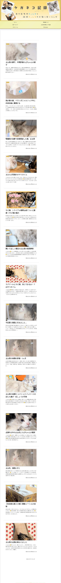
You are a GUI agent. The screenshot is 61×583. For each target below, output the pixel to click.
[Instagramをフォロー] (16, 350)
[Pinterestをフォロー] (45, 350)
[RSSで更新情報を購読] (45, 353)
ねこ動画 (5, 542)
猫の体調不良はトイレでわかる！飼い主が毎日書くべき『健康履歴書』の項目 (22, 477)
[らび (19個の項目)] (23, 567)
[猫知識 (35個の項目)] (10, 567)
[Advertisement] (30, 35)
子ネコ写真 (6, 539)
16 (40, 312)
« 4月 (3, 377)
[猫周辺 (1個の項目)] (56, 567)
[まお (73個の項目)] (4, 567)
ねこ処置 (5, 535)
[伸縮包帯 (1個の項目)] (49, 567)
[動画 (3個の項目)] (35, 567)
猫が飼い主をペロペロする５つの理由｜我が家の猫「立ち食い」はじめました (22, 486)
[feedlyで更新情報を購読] (16, 353)
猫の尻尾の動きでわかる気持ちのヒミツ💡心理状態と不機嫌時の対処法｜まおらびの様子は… (26, 480)
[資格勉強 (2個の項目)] (42, 567)
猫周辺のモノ (6, 545)
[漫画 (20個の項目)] (17, 567)
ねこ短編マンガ (7, 526)
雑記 (4, 552)
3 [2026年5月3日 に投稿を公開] (3, 365)
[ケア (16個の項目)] (29, 567)
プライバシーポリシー (30, 577)
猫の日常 (5, 532)
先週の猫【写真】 (7, 529)
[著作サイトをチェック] (16, 347)
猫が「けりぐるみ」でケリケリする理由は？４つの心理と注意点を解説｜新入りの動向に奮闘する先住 (28, 483)
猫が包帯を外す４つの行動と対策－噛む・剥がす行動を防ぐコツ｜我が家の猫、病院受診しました (27, 473)
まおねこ (30, 398)
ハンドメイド (6, 549)
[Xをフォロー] (45, 347)
